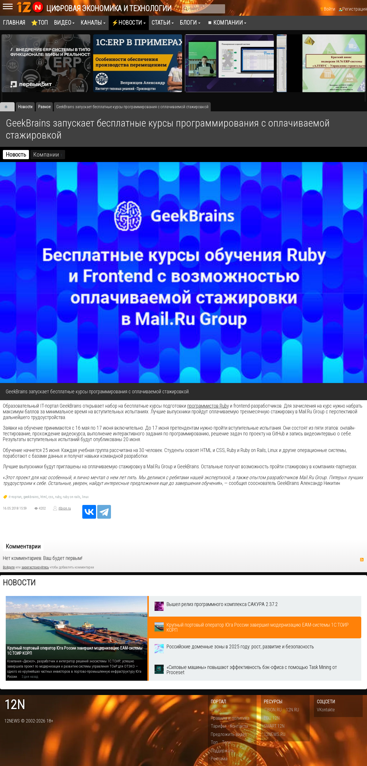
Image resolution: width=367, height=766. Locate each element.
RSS (362, 559)
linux (85, 497)
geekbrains (31, 497)
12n (14, 705)
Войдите (9, 567)
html (43, 497)
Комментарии (23, 546)
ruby (58, 497)
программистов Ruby (208, 406)
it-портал (15, 497)
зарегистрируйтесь (35, 567)
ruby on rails (71, 497)
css (50, 497)
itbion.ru (64, 508)
